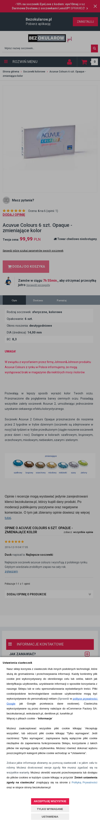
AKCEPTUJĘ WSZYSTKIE (50, 801)
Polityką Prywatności (84, 782)
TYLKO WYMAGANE (50, 809)
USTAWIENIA (50, 816)
